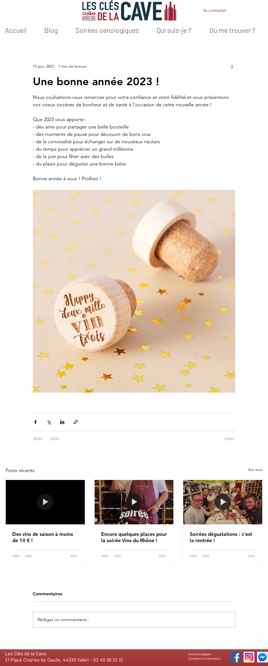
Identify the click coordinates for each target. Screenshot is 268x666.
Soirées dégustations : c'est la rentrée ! (221, 537)
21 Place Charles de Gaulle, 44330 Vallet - (49, 660)
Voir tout (255, 469)
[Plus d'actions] (232, 66)
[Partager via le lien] (75, 422)
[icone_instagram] (249, 657)
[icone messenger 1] (262, 657)
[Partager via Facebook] (35, 422)
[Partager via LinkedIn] (62, 422)
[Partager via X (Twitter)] (48, 422)
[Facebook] (235, 657)
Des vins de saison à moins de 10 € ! (42, 537)
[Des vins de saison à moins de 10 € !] (45, 502)
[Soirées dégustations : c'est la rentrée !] (222, 502)
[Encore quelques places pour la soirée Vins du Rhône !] (134, 502)
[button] (243, 11)
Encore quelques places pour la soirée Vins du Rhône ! (134, 537)
